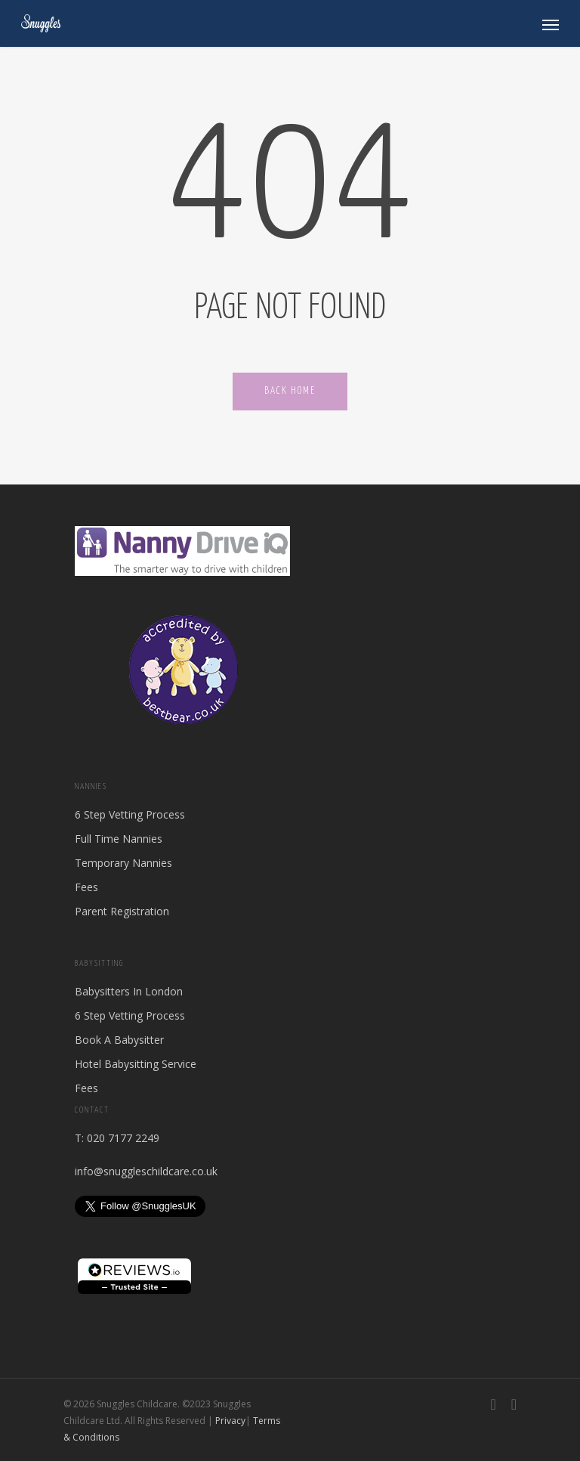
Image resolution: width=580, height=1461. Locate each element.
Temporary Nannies (123, 863)
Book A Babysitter (119, 1039)
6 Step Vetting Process (130, 814)
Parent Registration (122, 911)
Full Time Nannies (118, 838)
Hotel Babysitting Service (135, 1064)
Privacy (230, 1420)
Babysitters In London (129, 991)
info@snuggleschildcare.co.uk (146, 1171)
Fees (86, 887)
